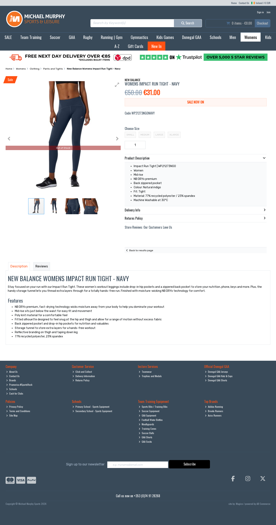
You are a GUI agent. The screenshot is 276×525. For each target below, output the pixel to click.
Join (268, 12)
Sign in (260, 12)
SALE (8, 37)
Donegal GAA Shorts (216, 380)
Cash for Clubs (14, 393)
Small (130, 134)
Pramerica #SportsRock (19, 384)
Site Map (12, 415)
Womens (250, 37)
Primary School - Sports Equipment (90, 406)
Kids (268, 37)
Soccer (55, 37)
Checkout (262, 23)
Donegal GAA (191, 37)
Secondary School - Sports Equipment (92, 411)
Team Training (31, 37)
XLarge (174, 134)
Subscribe (190, 464)
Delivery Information (83, 376)
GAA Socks (145, 441)
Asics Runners (213, 415)
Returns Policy (80, 380)
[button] (117, 85)
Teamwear (145, 371)
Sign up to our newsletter (85, 464)
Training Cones (147, 428)
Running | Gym (111, 37)
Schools (215, 37)
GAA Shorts (145, 437)
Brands (11, 380)
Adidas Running (214, 406)
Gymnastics (139, 37)
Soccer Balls (146, 433)
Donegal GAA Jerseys (216, 371)
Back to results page (141, 250)
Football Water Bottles (151, 419)
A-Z (116, 46)
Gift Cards (135, 46)
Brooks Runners (214, 411)
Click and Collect (82, 371)
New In (157, 46)
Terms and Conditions (18, 411)
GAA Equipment (147, 415)
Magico (239, 504)
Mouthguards (146, 424)
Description (19, 266)
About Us (12, 371)
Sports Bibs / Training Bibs (153, 406)
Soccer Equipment (149, 411)
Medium (145, 134)
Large (159, 134)
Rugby (87, 37)
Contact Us (244, 3)
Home (234, 3)
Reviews (41, 266)
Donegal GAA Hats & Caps (219, 376)
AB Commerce (263, 504)
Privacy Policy (14, 406)
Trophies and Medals (150, 376)
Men (233, 37)
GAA (72, 37)
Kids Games (165, 37)
